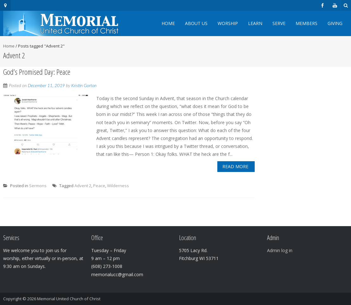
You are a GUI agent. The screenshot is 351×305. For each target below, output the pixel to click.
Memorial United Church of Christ (68, 299)
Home (168, 23)
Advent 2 (82, 185)
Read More (235, 166)
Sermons (38, 185)
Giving (335, 23)
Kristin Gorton (84, 85)
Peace (99, 185)
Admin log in (279, 250)
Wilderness (118, 185)
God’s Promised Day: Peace (36, 72)
